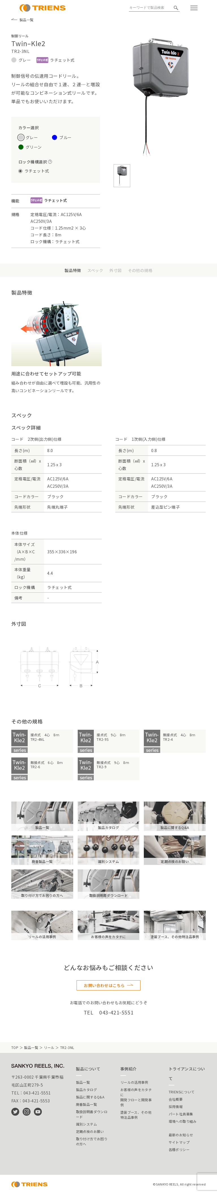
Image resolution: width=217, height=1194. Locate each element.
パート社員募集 (181, 1113)
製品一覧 (22, 19)
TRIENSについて (182, 1091)
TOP (14, 1047)
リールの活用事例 (134, 1082)
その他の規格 (140, 270)
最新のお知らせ (181, 1134)
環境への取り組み (183, 1121)
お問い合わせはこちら (104, 985)
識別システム (86, 1124)
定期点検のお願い (90, 1131)
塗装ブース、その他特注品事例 (135, 1115)
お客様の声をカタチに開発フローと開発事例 (136, 1097)
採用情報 (176, 1106)
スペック (95, 270)
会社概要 (176, 1099)
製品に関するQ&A (90, 1096)
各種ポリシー (179, 1149)
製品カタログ (86, 1089)
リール (49, 1047)
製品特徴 (73, 270)
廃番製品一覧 (86, 1104)
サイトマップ (179, 1142)
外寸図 (115, 270)
